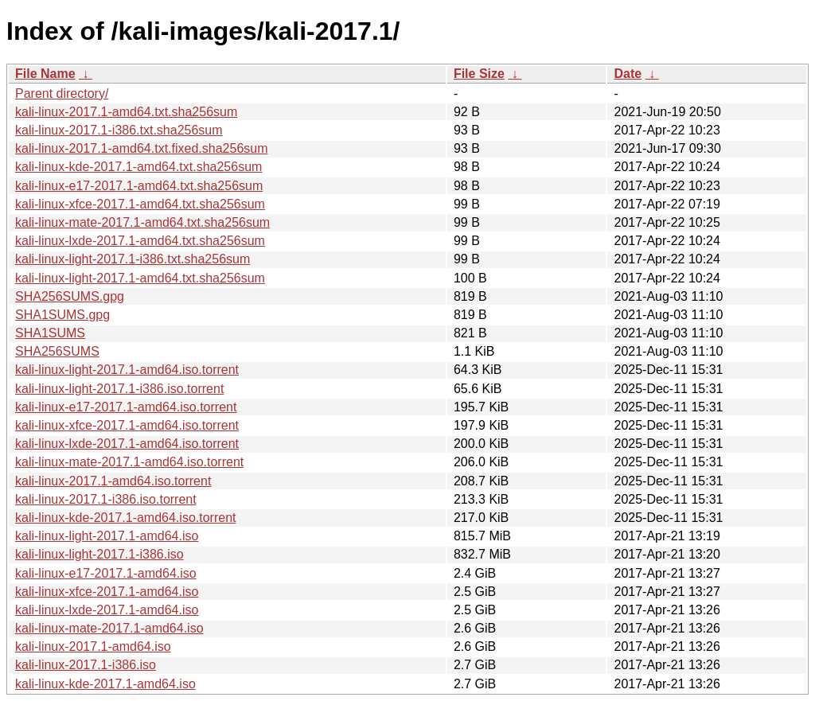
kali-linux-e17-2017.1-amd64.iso (106, 573)
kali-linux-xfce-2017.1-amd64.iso (106, 591)
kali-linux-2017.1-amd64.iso (93, 646)
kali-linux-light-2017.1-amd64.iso (106, 536)
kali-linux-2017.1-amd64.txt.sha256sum (126, 112)
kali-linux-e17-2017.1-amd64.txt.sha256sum (139, 186)
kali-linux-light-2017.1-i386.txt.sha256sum (132, 259)
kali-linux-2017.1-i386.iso (85, 665)
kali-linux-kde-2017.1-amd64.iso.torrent (125, 517)
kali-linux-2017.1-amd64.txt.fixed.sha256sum (141, 148)
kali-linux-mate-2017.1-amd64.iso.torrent (129, 462)
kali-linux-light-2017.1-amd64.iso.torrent (127, 369)
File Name (45, 73)
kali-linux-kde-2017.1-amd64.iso (105, 684)
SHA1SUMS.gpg (62, 314)
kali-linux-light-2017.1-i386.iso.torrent (119, 388)
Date (627, 73)
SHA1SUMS (50, 333)
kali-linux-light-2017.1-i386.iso (99, 554)
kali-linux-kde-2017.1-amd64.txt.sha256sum (138, 166)
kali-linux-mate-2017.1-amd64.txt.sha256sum (142, 222)
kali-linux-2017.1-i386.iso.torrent (106, 499)
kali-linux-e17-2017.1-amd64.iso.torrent (125, 407)
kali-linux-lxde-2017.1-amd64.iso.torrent (127, 443)
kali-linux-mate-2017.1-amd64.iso (109, 628)
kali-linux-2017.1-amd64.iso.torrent (113, 481)
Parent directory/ (61, 93)
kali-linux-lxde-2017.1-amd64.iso (106, 610)
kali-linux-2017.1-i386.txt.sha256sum (119, 130)
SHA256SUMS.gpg (69, 296)
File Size (479, 73)
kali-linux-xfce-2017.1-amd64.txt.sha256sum (140, 204)
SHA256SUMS (57, 351)
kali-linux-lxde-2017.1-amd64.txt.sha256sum (140, 240)
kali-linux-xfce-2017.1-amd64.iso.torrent (127, 425)
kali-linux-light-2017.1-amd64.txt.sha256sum (140, 278)
